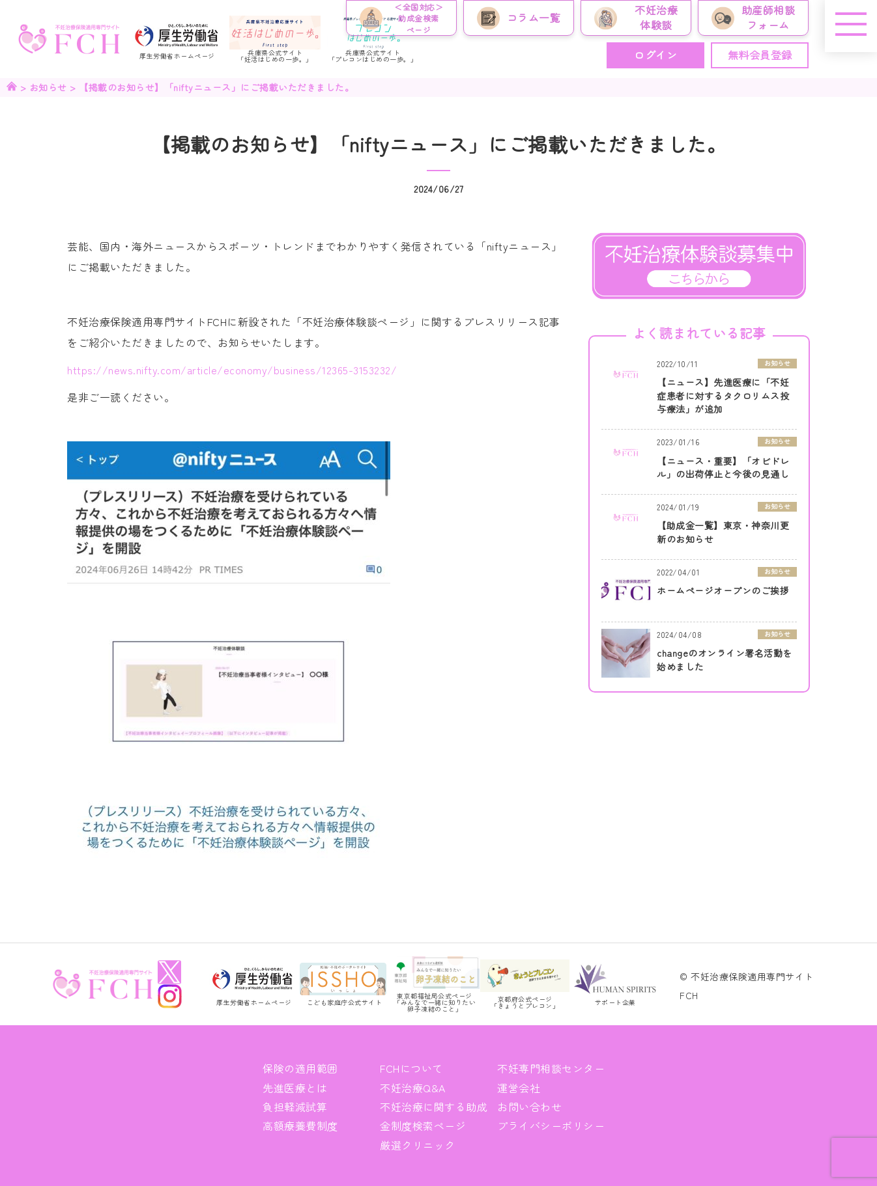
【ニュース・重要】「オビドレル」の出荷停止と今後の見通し (723, 467)
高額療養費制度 (300, 1125)
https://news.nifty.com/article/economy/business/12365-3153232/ (232, 370)
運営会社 (518, 1088)
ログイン (655, 54)
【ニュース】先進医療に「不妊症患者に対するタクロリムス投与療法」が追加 (723, 395)
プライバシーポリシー (551, 1125)
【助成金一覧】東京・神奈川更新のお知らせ (723, 532)
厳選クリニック (417, 1145)
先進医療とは (295, 1088)
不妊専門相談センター (551, 1068)
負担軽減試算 (295, 1106)
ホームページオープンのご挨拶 (723, 590)
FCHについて (411, 1068)
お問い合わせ (529, 1106)
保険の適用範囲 (300, 1068)
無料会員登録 (760, 54)
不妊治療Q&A (413, 1088)
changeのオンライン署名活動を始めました (724, 659)
